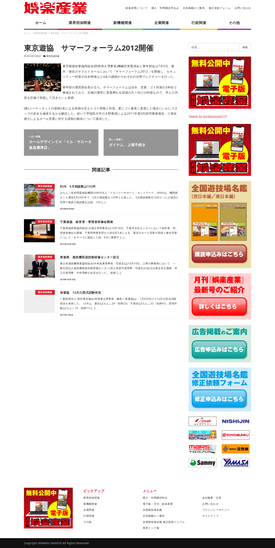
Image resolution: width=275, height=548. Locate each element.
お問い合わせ (243, 8)
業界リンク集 (151, 528)
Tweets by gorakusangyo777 (208, 116)
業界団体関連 (52, 56)
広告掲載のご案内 (194, 8)
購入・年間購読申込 (155, 497)
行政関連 (88, 515)
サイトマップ (210, 515)
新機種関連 (90, 504)
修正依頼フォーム (220, 8)
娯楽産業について (136, 8)
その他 (87, 522)
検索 (245, 47)
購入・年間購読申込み (165, 8)
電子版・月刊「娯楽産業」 (159, 504)
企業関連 (88, 510)
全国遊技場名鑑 (152, 510)
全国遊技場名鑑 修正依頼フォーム (164, 522)
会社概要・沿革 (212, 497)
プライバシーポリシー (216, 510)
